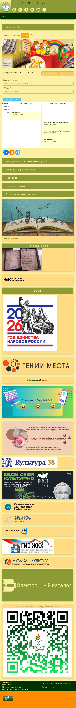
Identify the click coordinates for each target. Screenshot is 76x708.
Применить (11, 99)
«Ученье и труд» (49, 139)
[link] (38, 27)
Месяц (6, 35)
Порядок (7, 88)
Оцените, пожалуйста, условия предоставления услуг (37, 607)
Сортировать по (10, 80)
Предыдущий (50, 73)
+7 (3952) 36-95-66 (30, 3)
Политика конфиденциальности (56, 683)
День (26, 36)
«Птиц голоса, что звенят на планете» (56, 122)
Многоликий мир (11, 238)
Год (32, 35)
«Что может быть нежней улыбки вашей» (57, 131)
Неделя (16, 35)
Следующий (66, 73)
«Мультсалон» (15, 112)
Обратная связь (49, 687)
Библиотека (37, 379)
